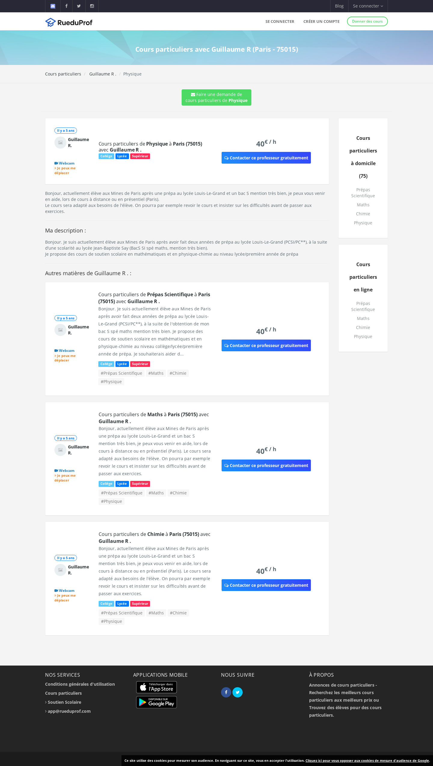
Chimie (363, 214)
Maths (363, 205)
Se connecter (280, 21)
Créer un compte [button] (321, 21)
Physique (363, 223)
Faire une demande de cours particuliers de (216, 97)
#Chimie (178, 373)
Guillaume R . (102, 74)
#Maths (156, 373)
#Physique (111, 381)
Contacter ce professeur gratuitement (266, 158)
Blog (339, 6)
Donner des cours (367, 21)
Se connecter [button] (368, 6)
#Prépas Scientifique (121, 373)
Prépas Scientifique (363, 192)
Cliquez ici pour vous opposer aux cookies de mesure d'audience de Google (367, 760)
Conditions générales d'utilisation (80, 684)
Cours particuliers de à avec (150, 146)
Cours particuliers (63, 74)
